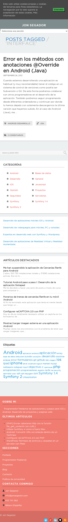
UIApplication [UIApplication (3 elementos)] (30, 377)
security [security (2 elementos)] (57, 370)
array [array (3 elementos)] (60, 353)
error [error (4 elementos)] (14, 360)
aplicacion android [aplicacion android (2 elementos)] (31, 353)
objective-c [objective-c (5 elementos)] (36, 366)
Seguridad (13, 196)
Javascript (39, 184)
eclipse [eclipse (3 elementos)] (6, 360)
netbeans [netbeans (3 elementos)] (8, 367)
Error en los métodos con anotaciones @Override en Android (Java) (33, 64)
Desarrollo (23, 123)
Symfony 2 (13, 207)
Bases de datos (41, 173)
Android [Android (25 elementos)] (12, 352)
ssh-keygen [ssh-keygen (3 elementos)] (27, 373)
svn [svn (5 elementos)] (35, 373)
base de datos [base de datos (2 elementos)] (9, 357)
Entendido (58, 9)
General (37, 179)
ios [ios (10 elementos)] (58, 359)
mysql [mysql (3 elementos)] (53, 363)
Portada (6, 455)
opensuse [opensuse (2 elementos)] (48, 367)
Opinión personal (12, 190)
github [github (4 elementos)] (41, 360)
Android (12, 123)
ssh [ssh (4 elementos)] (18, 373)
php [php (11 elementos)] (56, 366)
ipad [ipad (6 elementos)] (6, 363)
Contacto (7, 474)
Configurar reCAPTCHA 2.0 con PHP (23, 311)
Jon (42, 123)
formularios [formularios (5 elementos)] (25, 359)
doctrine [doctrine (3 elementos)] (60, 356)
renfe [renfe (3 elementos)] (47, 370)
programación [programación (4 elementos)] (11, 370)
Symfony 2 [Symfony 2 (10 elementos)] (12, 377)
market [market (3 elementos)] (46, 363)
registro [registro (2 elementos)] (41, 370)
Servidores (39, 196)
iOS (10, 184)
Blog (4, 469)
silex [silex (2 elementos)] (14, 374)
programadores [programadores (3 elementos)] (29, 370)
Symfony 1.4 (40, 201)
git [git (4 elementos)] (34, 360)
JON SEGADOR (34, 25)
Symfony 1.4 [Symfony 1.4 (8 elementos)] (48, 373)
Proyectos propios (38, 190)
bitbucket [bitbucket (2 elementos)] (20, 357)
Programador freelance (14, 460)
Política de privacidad (13, 479)
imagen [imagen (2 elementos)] (52, 360)
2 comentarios (15, 135)
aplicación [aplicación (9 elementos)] (47, 353)
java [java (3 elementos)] (25, 363)
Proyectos (7, 464)
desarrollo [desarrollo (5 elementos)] (48, 356)
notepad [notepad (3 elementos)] (18, 367)
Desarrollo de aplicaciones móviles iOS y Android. (28, 220)
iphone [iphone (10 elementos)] (16, 363)
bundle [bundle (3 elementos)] (28, 356)
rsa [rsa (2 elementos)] (52, 370)
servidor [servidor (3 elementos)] (7, 373)
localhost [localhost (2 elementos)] (32, 364)
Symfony (12, 201)
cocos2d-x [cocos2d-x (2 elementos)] (36, 357)
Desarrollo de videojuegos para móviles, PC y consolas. (31, 227)
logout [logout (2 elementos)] (39, 364)
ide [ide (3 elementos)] (47, 360)
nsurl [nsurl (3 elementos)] (25, 367)
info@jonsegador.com (16, 495)
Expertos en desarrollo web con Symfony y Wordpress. (31, 234)
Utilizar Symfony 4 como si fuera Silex (25, 429)
